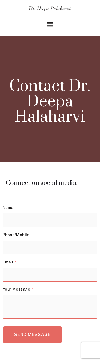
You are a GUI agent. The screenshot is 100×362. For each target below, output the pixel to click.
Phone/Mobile (16, 234)
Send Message (32, 334)
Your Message (16, 289)
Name (8, 207)
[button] (50, 25)
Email (8, 262)
